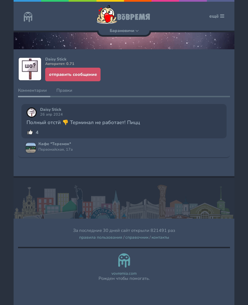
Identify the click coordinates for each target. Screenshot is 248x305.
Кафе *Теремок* (54, 144)
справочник (136, 237)
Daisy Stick (50, 109)
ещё (216, 16)
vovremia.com (124, 273)
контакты (160, 237)
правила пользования (100, 237)
